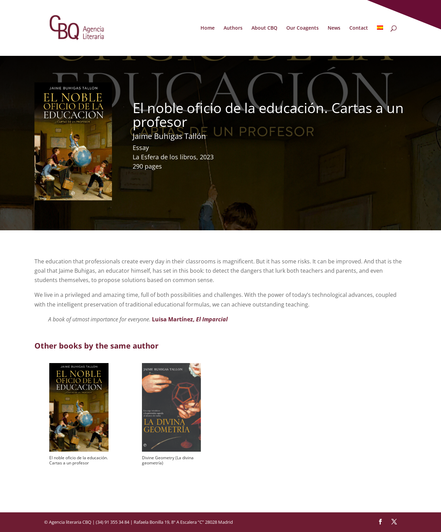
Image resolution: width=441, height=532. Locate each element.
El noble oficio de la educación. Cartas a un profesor (78, 460)
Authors (233, 28)
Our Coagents (302, 28)
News (334, 28)
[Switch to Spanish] (380, 41)
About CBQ (264, 28)
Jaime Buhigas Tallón (169, 136)
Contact (358, 28)
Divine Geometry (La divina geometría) (168, 460)
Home (208, 28)
